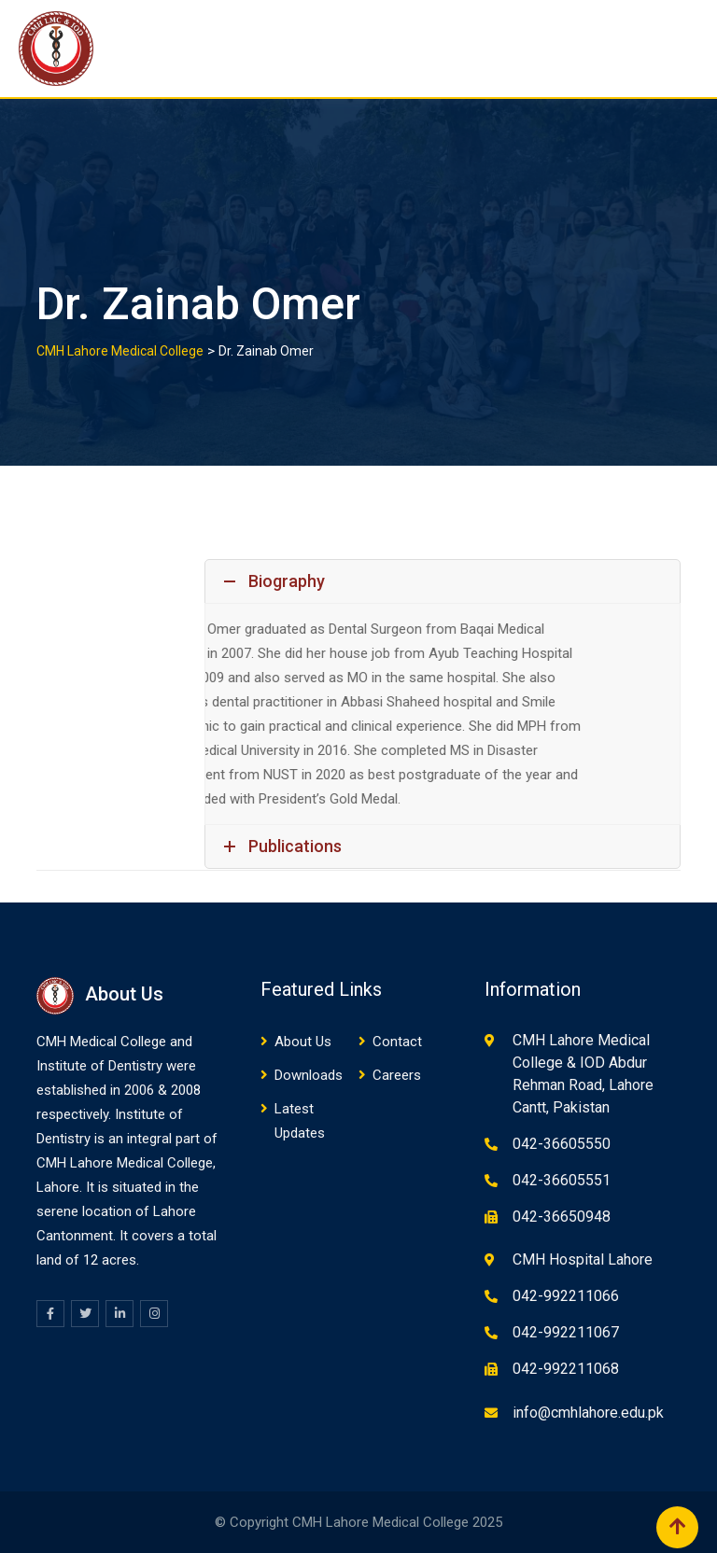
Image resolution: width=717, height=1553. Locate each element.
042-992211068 (566, 1369)
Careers (397, 1075)
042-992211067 (566, 1332)
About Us (302, 1041)
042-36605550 (562, 1144)
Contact (397, 1041)
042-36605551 (562, 1180)
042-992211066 (566, 1296)
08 (193, 1090)
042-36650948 (562, 1216)
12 (90, 1260)
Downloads (308, 1075)
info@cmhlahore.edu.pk (588, 1412)
